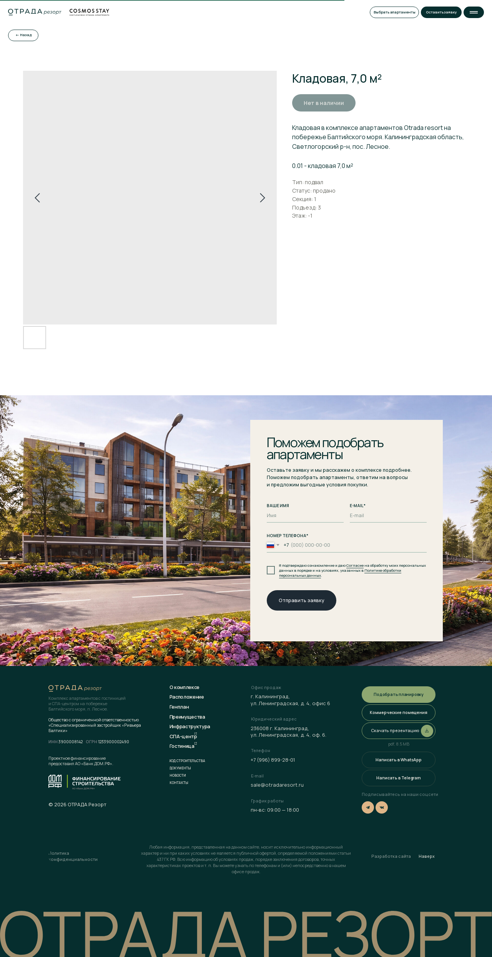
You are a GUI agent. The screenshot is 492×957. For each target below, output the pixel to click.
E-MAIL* (358, 505)
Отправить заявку (301, 600)
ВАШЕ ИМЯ (278, 505)
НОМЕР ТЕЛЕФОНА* (287, 535)
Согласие (355, 565)
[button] (474, 12)
